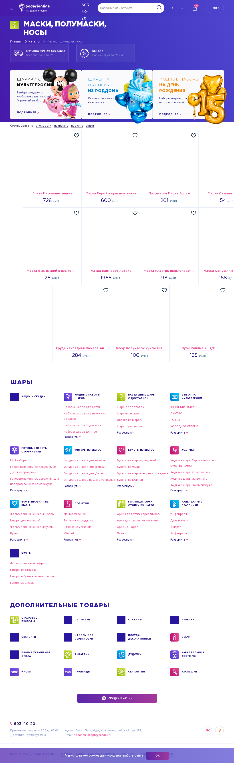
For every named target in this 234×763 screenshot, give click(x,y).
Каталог (34, 41)
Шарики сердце (128, 413)
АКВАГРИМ (82, 654)
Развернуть (71, 436)
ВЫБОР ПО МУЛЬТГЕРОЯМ (192, 397)
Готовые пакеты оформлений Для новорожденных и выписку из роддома (34, 484)
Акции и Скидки (33, 397)
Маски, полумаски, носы (65, 41)
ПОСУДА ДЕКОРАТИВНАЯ (139, 637)
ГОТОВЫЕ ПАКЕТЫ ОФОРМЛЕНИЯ (34, 450)
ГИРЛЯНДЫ (82, 672)
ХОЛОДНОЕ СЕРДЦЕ (184, 426)
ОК (157, 755)
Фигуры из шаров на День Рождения (89, 479)
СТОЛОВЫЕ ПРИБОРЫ (29, 620)
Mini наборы (18, 460)
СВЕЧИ (186, 637)
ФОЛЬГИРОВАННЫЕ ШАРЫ (34, 504)
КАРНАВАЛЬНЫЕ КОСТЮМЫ (193, 654)
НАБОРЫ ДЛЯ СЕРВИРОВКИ (84, 637)
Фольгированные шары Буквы (32, 527)
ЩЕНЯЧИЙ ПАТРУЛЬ (184, 407)
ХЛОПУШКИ (189, 672)
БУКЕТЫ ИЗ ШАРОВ (141, 450)
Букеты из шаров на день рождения (142, 473)
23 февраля (178, 514)
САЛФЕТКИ (82, 620)
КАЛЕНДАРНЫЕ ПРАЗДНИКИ (192, 504)
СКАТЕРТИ (28, 637)
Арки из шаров (127, 527)
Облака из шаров (129, 420)
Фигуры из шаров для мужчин (85, 460)
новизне (77, 125)
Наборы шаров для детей (82, 407)
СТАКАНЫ (135, 620)
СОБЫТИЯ (82, 504)
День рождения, (75, 514)
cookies (94, 755)
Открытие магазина (77, 527)
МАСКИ (26, 672)
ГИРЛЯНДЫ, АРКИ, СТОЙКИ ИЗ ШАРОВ (141, 504)
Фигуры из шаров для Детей (84, 473)
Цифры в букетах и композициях (33, 576)
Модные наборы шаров (87, 397)
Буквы (14, 533)
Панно (121, 533)
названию (61, 125)
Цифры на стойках (23, 569)
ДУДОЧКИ (134, 654)
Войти (215, 8)
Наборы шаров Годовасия (82, 425)
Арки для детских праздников (138, 514)
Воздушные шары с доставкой (141, 397)
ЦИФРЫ (26, 553)
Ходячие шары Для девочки (190, 472)
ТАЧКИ (175, 420)
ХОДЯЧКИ (188, 450)
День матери (179, 520)
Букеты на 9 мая (128, 466)
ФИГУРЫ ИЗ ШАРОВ (88, 450)
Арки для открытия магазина (138, 520)
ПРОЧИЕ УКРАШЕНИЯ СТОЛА (35, 654)
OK (219, 730)
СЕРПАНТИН (136, 672)
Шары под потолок (130, 407)
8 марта (175, 527)
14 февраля (178, 533)
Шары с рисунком (129, 426)
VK (208, 730)
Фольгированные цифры (27, 563)
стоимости (43, 125)
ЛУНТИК (176, 413)
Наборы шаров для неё (80, 431)
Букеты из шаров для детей (137, 460)
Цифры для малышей (25, 520)
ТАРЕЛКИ (188, 620)
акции (90, 125)
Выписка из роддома (78, 520)
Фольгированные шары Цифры (32, 514)
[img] (11, 8)
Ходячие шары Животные (188, 478)
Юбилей (69, 533)
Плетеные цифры (22, 582)
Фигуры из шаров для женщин (85, 466)
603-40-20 (24, 724)
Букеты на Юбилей (130, 479)
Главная (16, 41)
